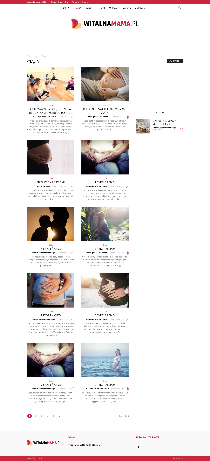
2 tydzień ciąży (50, 248)
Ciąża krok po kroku (50, 182)
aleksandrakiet (43, 186)
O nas (67, 2)
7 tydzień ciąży (105, 384)
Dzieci (89, 7)
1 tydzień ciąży (105, 182)
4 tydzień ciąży (50, 315)
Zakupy (127, 7)
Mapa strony (178, 458)
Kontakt (85, 2)
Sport (102, 7)
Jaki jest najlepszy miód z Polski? (164, 122)
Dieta (67, 7)
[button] (179, 7)
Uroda (114, 7)
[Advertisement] (105, 45)
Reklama (75, 2)
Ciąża (78, 7)
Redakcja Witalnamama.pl (44, 117)
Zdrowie (141, 7)
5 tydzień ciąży (105, 315)
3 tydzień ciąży (105, 248)
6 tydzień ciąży (50, 384)
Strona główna (56, 2)
